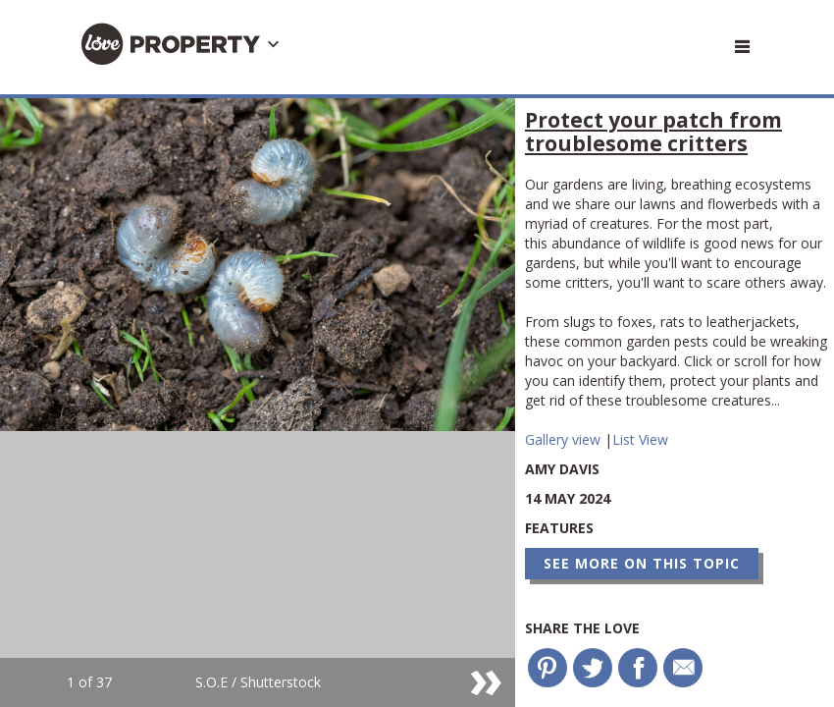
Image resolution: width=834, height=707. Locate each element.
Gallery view (564, 439)
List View (640, 439)
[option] (257, 402)
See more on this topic (642, 563)
